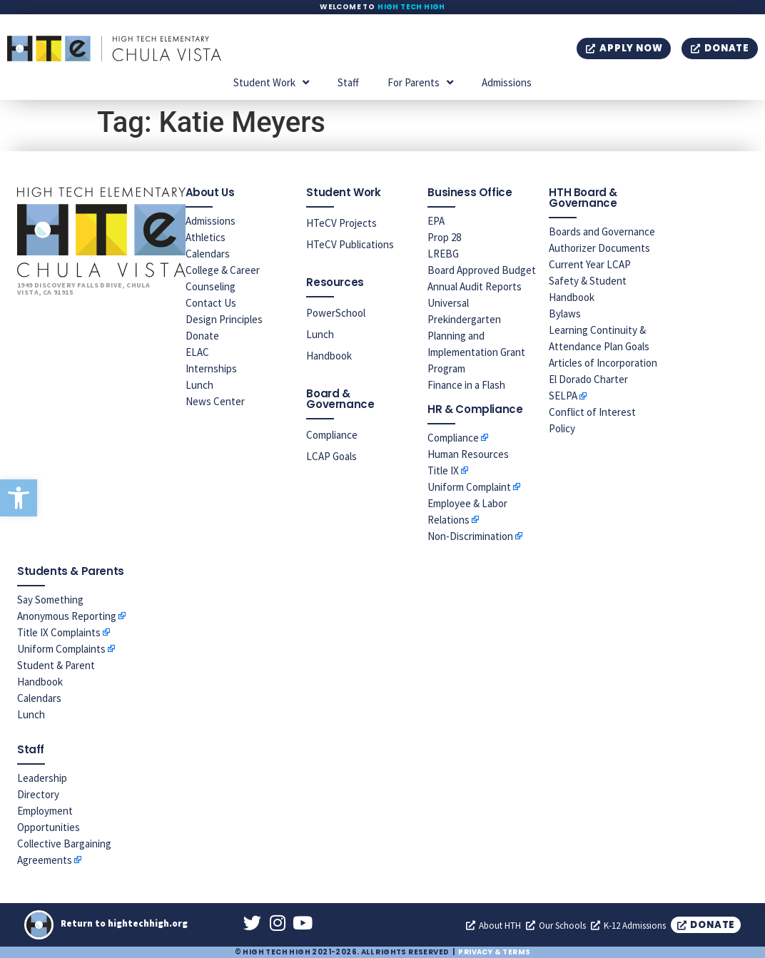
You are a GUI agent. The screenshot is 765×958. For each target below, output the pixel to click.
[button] (18, 497)
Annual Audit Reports (474, 286)
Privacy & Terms (494, 952)
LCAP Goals (331, 456)
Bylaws (565, 313)
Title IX (443, 470)
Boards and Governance (602, 231)
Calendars (208, 253)
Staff (348, 82)
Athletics (206, 237)
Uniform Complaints (61, 649)
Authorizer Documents (599, 248)
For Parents (420, 82)
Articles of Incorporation (603, 363)
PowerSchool (335, 313)
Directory (38, 794)
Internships (211, 368)
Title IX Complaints (59, 632)
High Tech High (411, 6)
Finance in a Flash (466, 385)
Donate (202, 335)
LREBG (443, 253)
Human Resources (468, 454)
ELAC (197, 352)
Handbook (329, 355)
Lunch (199, 385)
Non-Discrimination (470, 536)
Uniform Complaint (469, 487)
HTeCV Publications (350, 244)
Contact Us (211, 303)
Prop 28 (444, 237)
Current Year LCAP (590, 264)
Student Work (271, 82)
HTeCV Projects (341, 223)
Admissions (507, 82)
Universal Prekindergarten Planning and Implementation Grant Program (476, 335)
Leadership (42, 778)
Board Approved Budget (481, 270)
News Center (215, 401)
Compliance (332, 435)
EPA (436, 221)
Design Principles (224, 319)
